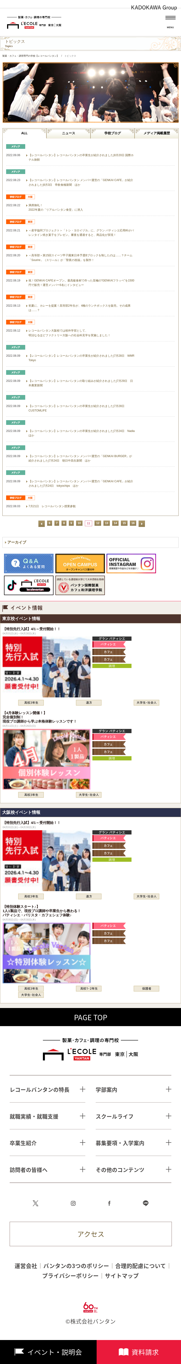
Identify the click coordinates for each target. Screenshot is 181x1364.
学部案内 (106, 1089)
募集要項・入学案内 (120, 1143)
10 (79, 523)
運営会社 (26, 1266)
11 (88, 523)
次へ (142, 524)
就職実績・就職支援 (34, 1116)
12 (97, 523)
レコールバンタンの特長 (40, 1089)
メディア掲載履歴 (157, 133)
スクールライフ (115, 1116)
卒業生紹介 (23, 1143)
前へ (41, 524)
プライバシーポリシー (70, 1276)
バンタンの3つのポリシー (76, 1266)
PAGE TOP (90, 1017)
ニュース (68, 133)
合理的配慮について (140, 1266)
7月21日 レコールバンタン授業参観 (52, 506)
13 (106, 523)
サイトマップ (122, 1276)
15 (124, 523)
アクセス (90, 1234)
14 (115, 523)
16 (133, 523)
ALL (24, 133)
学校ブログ (112, 133)
